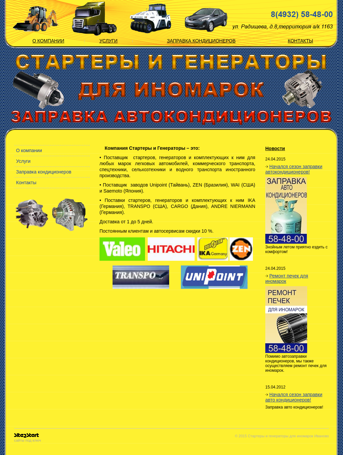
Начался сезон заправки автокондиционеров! (293, 169)
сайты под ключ (27, 437)
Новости (275, 148)
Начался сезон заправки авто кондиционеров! (293, 397)
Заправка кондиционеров (201, 40)
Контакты (300, 40)
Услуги (108, 40)
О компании (48, 40)
